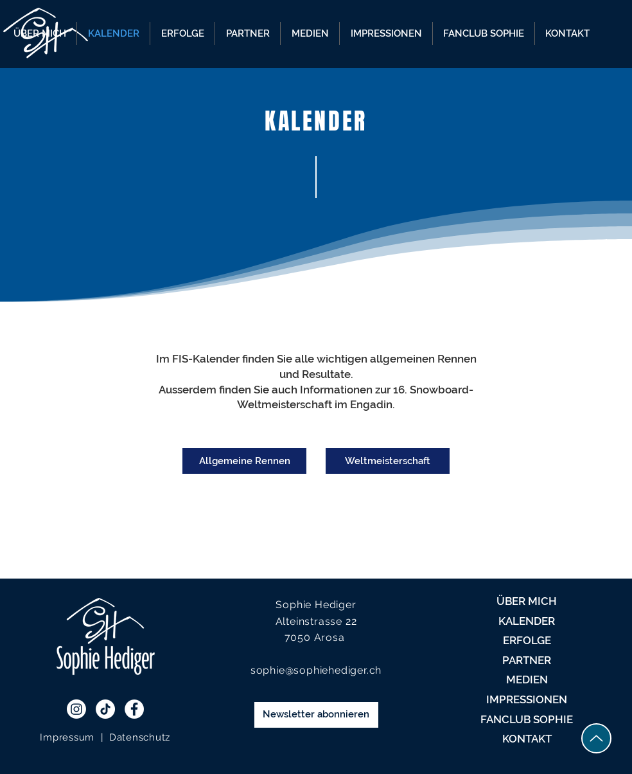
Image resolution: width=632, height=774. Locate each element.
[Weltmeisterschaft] (388, 461)
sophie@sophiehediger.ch (316, 670)
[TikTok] (105, 709)
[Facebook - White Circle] (134, 709)
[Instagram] (76, 709)
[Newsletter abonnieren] (316, 715)
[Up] (596, 738)
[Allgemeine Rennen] (244, 461)
